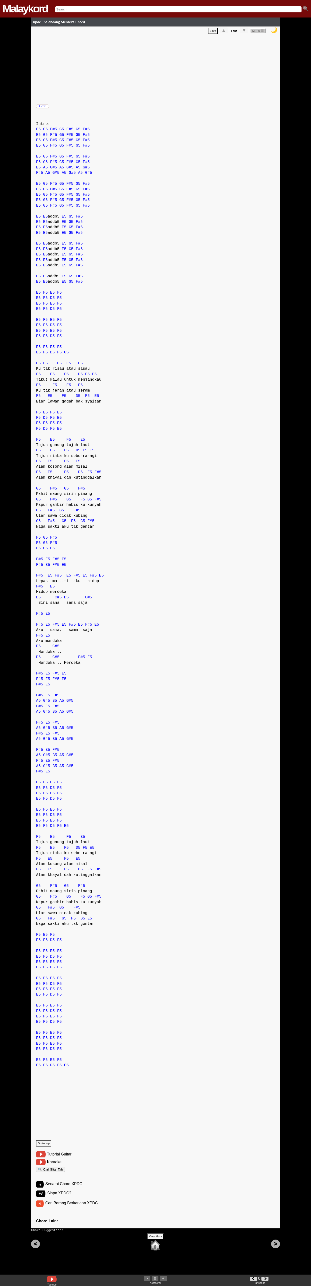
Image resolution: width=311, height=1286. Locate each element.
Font (234, 31)
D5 (52, 300)
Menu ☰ (258, 32)
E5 (38, 131)
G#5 (53, 170)
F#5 (53, 131)
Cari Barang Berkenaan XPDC (71, 1208)
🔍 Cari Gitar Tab (50, 1172)
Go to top (44, 1145)
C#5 (58, 600)
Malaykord (25, 8)
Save (213, 31)
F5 (45, 295)
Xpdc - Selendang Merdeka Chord (59, 22)
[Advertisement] (158, 69)
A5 (45, 170)
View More (155, 1243)
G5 (45, 131)
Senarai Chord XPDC (63, 1188)
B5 (54, 703)
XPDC (42, 107)
